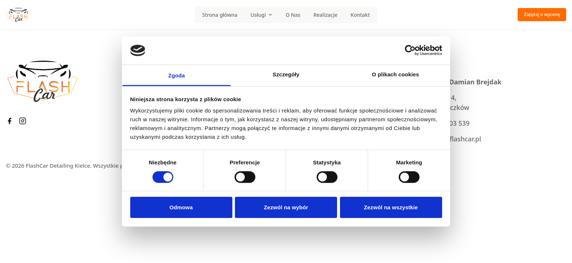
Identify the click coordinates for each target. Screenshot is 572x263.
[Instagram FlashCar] (22, 121)
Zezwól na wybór (286, 207)
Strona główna (219, 14)
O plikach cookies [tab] (395, 74)
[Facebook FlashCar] (9, 121)
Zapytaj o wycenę (542, 14)
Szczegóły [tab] (286, 74)
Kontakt (360, 14)
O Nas (293, 14)
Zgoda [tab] (176, 75)
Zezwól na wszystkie (391, 207)
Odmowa (181, 207)
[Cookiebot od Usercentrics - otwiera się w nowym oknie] (410, 50)
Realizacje (325, 14)
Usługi (262, 14)
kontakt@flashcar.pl (450, 138)
